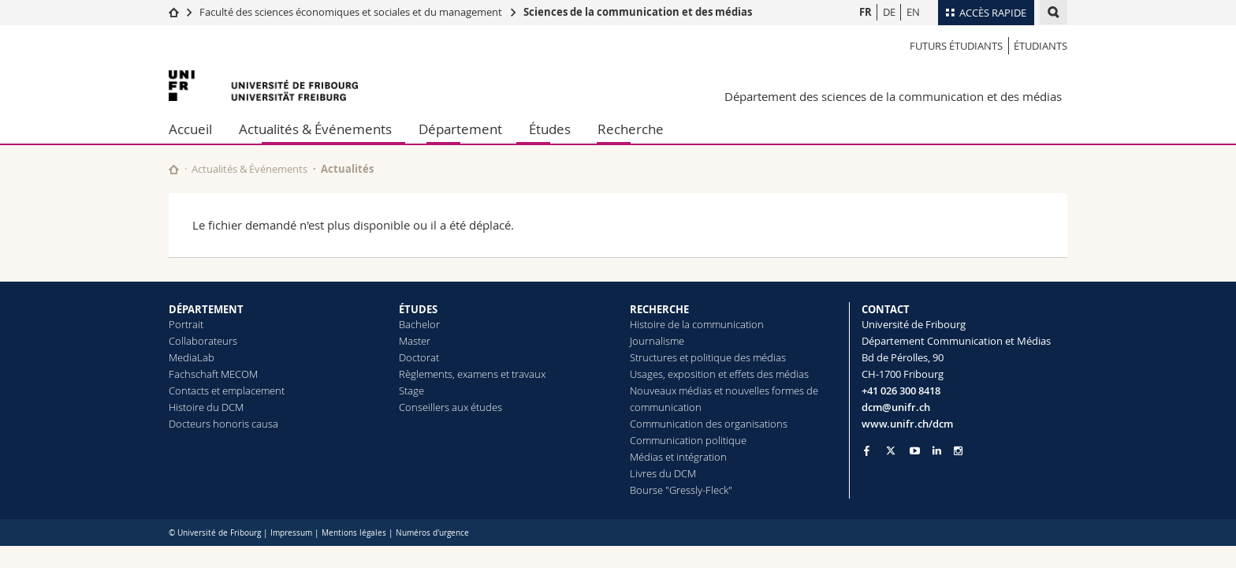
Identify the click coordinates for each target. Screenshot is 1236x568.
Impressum (291, 533)
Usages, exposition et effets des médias (719, 374)
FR (865, 12)
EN (913, 12)
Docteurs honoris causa (223, 424)
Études (550, 129)
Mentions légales (354, 533)
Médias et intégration (678, 457)
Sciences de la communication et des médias (637, 12)
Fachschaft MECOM (213, 374)
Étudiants (1040, 46)
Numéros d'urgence (432, 533)
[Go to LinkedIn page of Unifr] (937, 451)
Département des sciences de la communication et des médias (893, 96)
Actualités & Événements (315, 129)
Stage (411, 390)
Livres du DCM (663, 473)
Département (460, 129)
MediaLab (191, 357)
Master (414, 341)
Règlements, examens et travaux (472, 374)
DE (889, 12)
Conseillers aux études (450, 407)
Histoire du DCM (206, 407)
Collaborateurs (203, 341)
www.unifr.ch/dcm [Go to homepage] (907, 424)
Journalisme (657, 341)
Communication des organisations (708, 424)
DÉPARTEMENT (206, 309)
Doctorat (419, 357)
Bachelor (419, 324)
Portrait (186, 324)
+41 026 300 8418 (901, 390)
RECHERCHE (659, 309)
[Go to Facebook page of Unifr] (867, 450)
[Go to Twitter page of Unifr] (890, 450)
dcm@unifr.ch (896, 407)
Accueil (190, 129)
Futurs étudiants (956, 46)
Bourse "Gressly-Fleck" (681, 490)
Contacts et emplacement (227, 390)
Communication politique (688, 440)
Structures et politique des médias (708, 357)
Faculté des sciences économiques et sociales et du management (350, 12)
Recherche (631, 129)
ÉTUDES (418, 309)
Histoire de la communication (697, 324)
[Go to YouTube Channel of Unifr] (915, 451)
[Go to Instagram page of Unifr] (958, 451)
